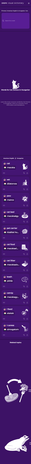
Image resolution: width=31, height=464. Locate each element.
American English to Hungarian (16, 10)
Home (4, 10)
